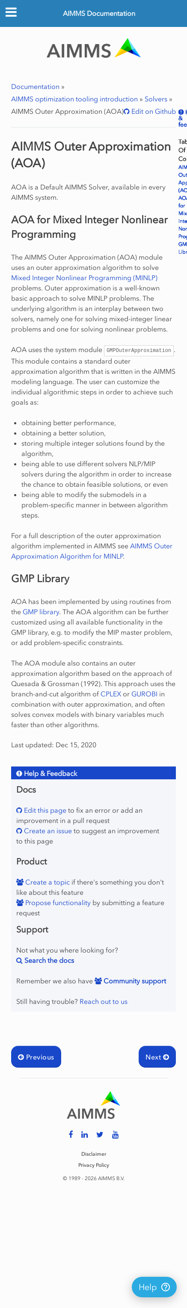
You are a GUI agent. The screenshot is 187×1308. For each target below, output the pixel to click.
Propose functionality (57, 902)
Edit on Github (153, 111)
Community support (134, 980)
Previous (36, 1057)
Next (157, 1057)
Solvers (156, 99)
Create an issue (47, 830)
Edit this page (44, 810)
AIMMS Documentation (99, 13)
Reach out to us (104, 1001)
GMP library (41, 611)
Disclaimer (93, 1154)
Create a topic (47, 882)
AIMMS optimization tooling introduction (74, 99)
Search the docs (48, 960)
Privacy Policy (93, 1165)
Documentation (35, 86)
